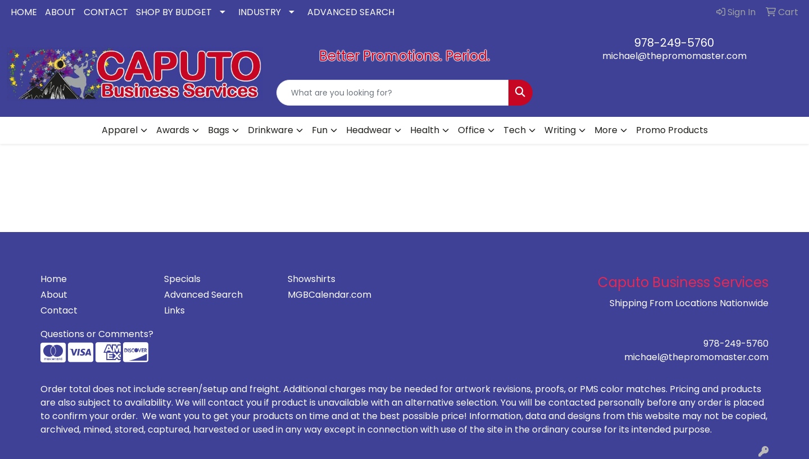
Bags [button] (218, 130)
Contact (59, 310)
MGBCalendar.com (329, 294)
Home (53, 278)
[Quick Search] (392, 93)
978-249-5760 (674, 43)
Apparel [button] (120, 130)
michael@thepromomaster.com (674, 55)
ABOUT (60, 12)
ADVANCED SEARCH (350, 12)
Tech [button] (514, 130)
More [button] (605, 130)
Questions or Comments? (96, 334)
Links (174, 310)
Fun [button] (320, 130)
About (53, 294)
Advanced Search (203, 294)
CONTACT (106, 12)
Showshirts (311, 278)
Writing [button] (560, 130)
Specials (182, 278)
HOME (24, 12)
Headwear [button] (369, 130)
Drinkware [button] (270, 130)
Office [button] (471, 130)
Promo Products (672, 130)
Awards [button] (172, 130)
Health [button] (424, 130)
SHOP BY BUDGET (174, 12)
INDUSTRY (259, 12)
